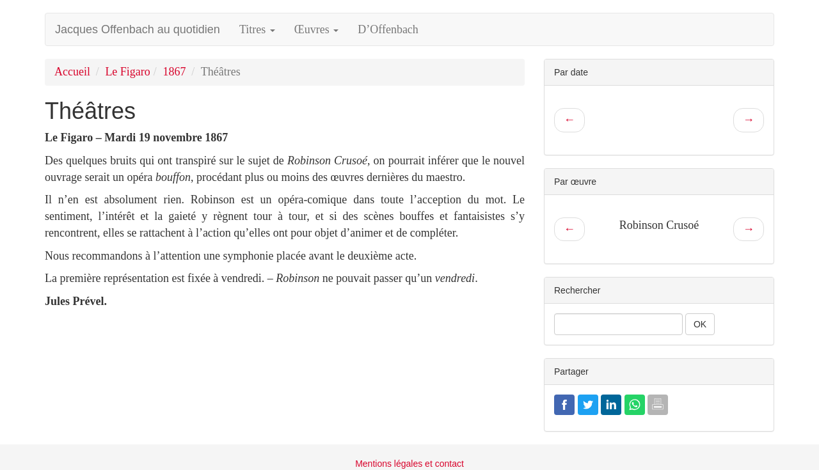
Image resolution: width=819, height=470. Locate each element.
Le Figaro (127, 71)
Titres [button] (257, 29)
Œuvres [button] (316, 29)
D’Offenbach (388, 29)
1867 (174, 71)
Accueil (72, 71)
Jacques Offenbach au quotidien (137, 29)
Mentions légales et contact (409, 463)
